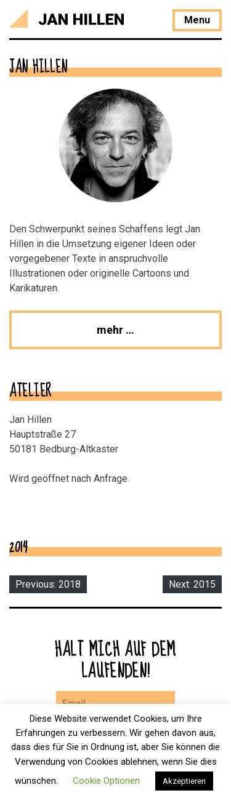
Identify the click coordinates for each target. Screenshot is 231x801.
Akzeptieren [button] (184, 781)
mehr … (115, 329)
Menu (197, 20)
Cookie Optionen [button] (106, 780)
